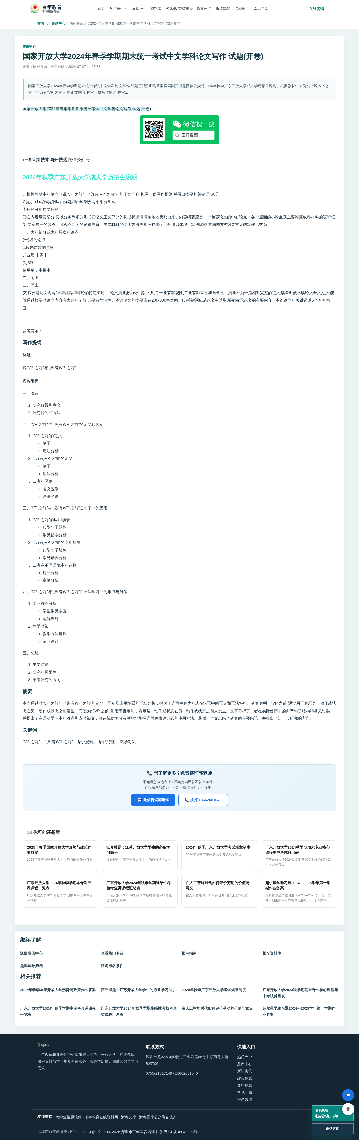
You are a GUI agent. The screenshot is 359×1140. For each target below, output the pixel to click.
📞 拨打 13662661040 (203, 800)
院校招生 (242, 9)
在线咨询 (316, 9)
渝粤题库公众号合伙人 (158, 1117)
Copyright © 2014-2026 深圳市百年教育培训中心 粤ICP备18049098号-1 (141, 1132)
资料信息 (244, 1085)
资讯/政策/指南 (177, 9)
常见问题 (261, 9)
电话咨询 (332, 1129)
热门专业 (244, 1057)
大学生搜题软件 (68, 1117)
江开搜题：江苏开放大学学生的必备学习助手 (138, 990)
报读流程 (223, 9)
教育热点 (204, 9)
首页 (101, 9)
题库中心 (139, 9)
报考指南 (189, 953)
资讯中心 (58, 23)
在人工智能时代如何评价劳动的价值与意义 (217, 1008)
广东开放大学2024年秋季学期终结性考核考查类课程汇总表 (139, 1011)
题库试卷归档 (31, 966)
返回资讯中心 (31, 953)
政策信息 (244, 1078)
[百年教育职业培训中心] (46, 9)
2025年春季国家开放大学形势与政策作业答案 (58, 990)
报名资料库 (272, 953)
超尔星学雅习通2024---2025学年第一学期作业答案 (299, 1011)
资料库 (156, 9)
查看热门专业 (112, 953)
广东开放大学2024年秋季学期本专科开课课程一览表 (58, 1011)
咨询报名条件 (112, 966)
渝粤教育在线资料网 (101, 1117)
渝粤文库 (128, 1117)
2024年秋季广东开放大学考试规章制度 (214, 990)
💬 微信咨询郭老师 (153, 800)
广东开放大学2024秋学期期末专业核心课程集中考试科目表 (300, 993)
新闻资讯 (244, 1071)
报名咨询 (244, 1099)
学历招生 (117, 9)
